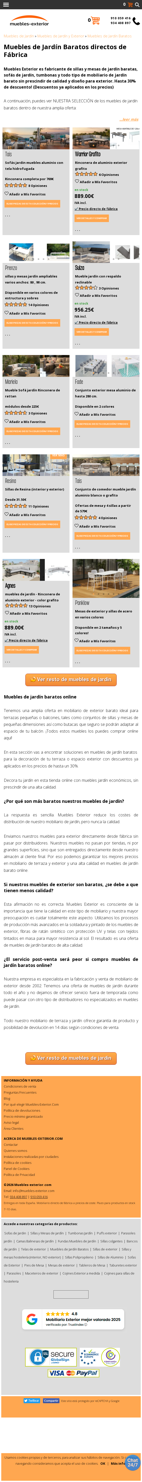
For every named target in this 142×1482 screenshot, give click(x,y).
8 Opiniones (37, 203)
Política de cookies (17, 1247)
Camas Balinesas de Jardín (35, 1326)
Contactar (11, 1229)
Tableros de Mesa (92, 1350)
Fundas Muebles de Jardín (77, 1326)
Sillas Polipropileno (79, 1342)
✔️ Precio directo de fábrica (96, 226)
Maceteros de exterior (41, 1358)
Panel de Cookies (16, 1253)
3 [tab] (38, 165)
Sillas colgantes (111, 1326)
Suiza (79, 302)
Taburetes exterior (123, 1350)
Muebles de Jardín (19, 36)
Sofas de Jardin (15, 1318)
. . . (7, 232)
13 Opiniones (40, 692)
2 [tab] (33, 165)
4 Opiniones (107, 587)
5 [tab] (113, 165)
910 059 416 (121, 18)
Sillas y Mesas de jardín (47, 1318)
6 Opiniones (109, 191)
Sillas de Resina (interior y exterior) (34, 558)
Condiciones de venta (20, 1171)
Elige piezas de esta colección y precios (32, 220)
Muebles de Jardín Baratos (69, 1334)
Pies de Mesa (34, 1350)
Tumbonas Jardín (80, 1318)
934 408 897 (121, 23)
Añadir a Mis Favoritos (25, 211)
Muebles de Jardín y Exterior (60, 36)
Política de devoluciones (22, 1195)
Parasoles (14, 1358)
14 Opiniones (38, 339)
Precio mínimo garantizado (23, 1201)
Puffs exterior (107, 1318)
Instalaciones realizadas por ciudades (31, 1241)
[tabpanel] (36, 146)
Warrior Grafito (87, 171)
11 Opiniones (38, 575)
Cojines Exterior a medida (81, 1358)
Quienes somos (15, 1235)
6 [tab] (118, 165)
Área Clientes (13, 1213)
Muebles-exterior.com (32, 1269)
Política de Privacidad (19, 1259)
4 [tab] (43, 165)
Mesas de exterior (61, 1350)
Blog (7, 1183)
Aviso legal (11, 1207)
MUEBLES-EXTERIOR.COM (42, 1223)
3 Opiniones (109, 322)
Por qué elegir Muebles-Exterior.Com (31, 1189)
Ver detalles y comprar (92, 235)
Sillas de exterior (105, 1334)
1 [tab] (28, 165)
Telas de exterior (33, 1334)
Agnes (10, 671)
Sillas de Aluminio (110, 1342)
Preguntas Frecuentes (20, 1177)
